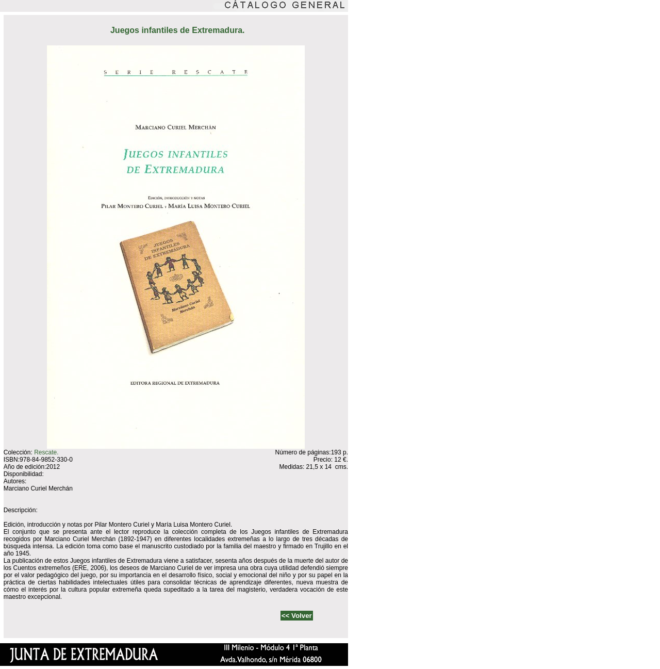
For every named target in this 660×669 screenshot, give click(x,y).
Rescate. (46, 452)
